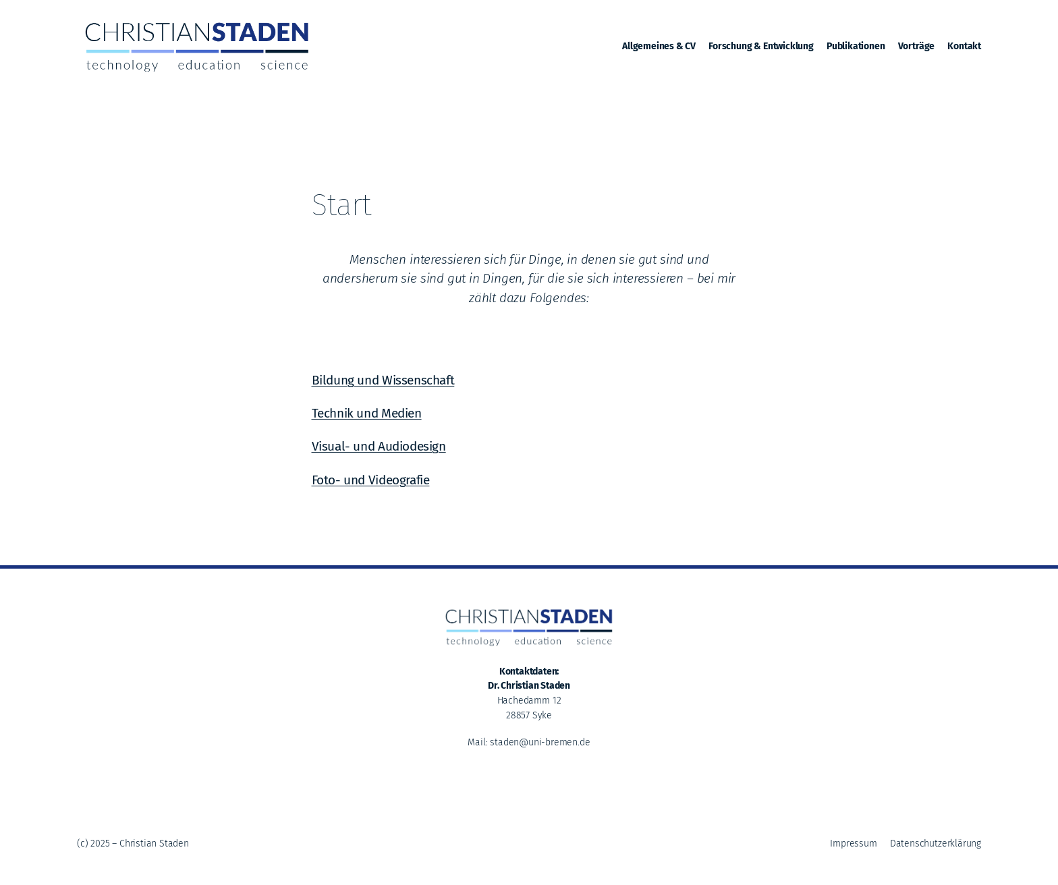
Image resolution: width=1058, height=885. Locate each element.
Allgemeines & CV (659, 46)
